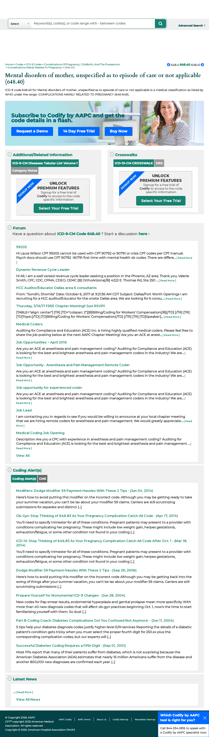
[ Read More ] (167, 280)
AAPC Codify (65, 719)
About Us (101, 719)
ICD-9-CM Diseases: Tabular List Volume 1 (45, 163)
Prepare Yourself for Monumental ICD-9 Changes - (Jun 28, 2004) (70, 595)
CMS (42, 479)
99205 (21, 247)
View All (23, 456)
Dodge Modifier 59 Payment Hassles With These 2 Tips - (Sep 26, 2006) (76, 570)
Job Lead (24, 410)
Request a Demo (32, 131)
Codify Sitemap (120, 719)
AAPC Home (84, 719)
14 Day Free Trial (78, 131)
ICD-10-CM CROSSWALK (134, 163)
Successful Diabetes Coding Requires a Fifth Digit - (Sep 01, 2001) (71, 646)
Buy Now (118, 131)
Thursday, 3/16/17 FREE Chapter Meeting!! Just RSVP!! (60, 306)
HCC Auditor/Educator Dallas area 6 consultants (56, 288)
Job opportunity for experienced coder (49, 388)
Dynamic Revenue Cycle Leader (43, 270)
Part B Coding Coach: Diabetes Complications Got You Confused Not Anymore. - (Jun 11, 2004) (95, 621)
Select (15, 23)
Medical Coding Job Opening (40, 433)
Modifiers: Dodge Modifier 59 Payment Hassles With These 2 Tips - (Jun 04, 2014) (84, 491)
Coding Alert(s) (24, 479)
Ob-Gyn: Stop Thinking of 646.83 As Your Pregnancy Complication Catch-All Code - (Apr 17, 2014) (97, 516)
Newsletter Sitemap (145, 719)
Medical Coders (29, 324)
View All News (28, 699)
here (143, 234)
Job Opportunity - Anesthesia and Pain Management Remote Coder (73, 365)
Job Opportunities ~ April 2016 (41, 342)
